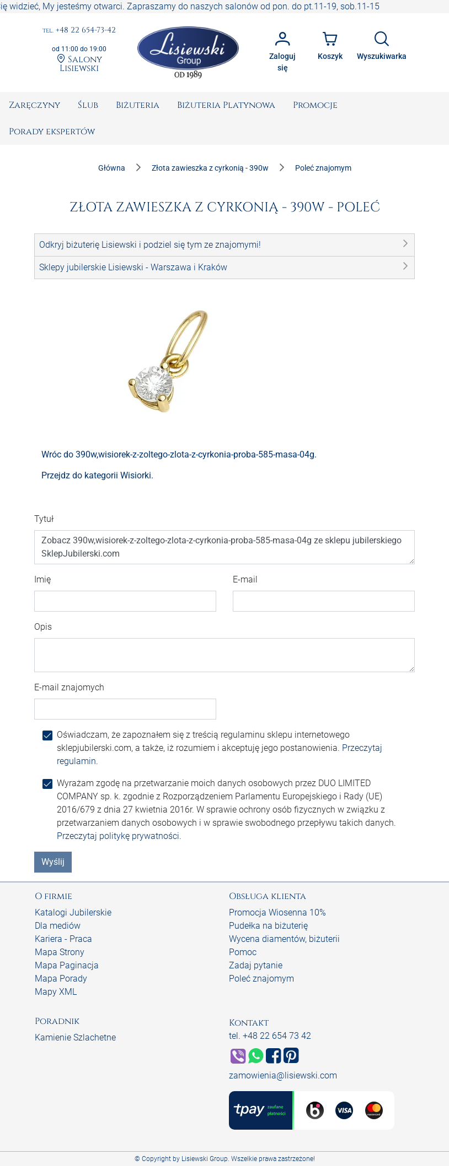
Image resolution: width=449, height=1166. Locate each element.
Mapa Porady (61, 978)
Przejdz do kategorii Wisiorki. (97, 475)
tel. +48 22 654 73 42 (270, 1036)
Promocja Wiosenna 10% (277, 912)
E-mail (245, 579)
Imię (42, 579)
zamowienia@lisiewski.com (283, 1075)
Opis (43, 627)
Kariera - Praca (63, 939)
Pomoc (242, 952)
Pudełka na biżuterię (268, 925)
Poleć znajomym (261, 978)
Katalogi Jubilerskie (73, 912)
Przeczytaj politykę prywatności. (119, 836)
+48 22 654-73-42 (79, 30)
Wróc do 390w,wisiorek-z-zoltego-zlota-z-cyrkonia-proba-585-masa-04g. (179, 454)
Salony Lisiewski (79, 63)
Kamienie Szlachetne (75, 1037)
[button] (224, 245)
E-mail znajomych (69, 687)
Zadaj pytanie (255, 965)
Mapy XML (56, 992)
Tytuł (44, 519)
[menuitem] (34, 105)
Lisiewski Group (204, 1159)
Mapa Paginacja (67, 965)
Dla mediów (58, 925)
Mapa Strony (59, 952)
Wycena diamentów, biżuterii (284, 939)
